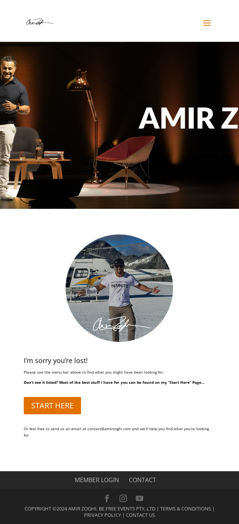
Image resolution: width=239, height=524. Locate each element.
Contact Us (140, 515)
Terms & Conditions (185, 508)
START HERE (52, 405)
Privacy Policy (102, 515)
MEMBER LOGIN (97, 480)
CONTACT (142, 480)
